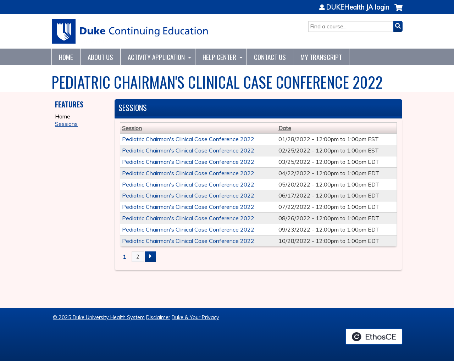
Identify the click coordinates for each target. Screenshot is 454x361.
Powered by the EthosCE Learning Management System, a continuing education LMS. (374, 336)
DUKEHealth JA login (357, 7)
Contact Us (270, 57)
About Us (100, 57)
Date (284, 128)
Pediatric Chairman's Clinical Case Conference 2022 (188, 139)
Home (66, 57)
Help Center (219, 57)
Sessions (66, 123)
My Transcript (321, 57)
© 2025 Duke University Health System (99, 317)
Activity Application (156, 57)
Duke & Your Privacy (195, 317)
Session (132, 128)
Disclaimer (158, 317)
